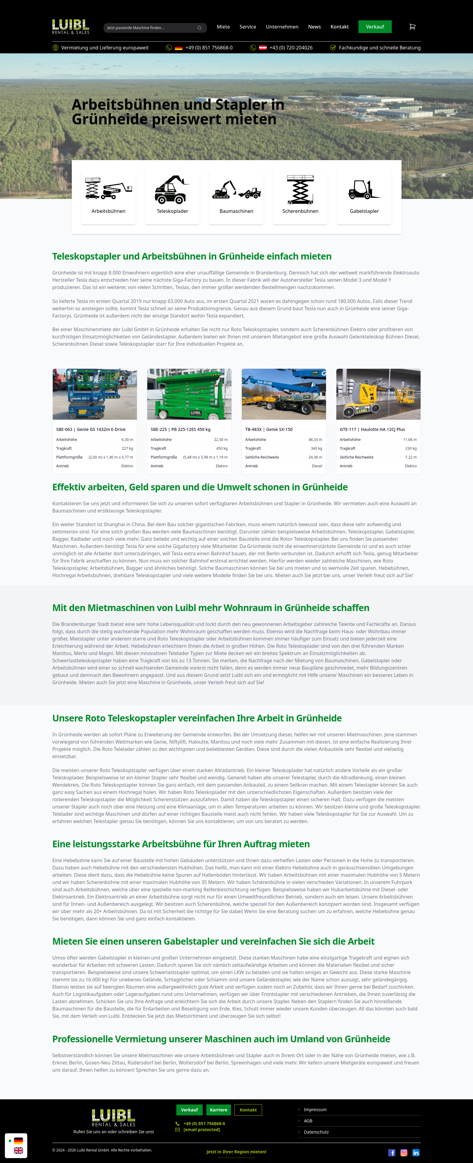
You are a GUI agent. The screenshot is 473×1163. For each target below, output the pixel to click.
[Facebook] (392, 1153)
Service (248, 26)
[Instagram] (404, 1153)
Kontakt (340, 26)
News (314, 26)
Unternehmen (282, 26)
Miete (223, 26)
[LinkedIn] (416, 1153)
